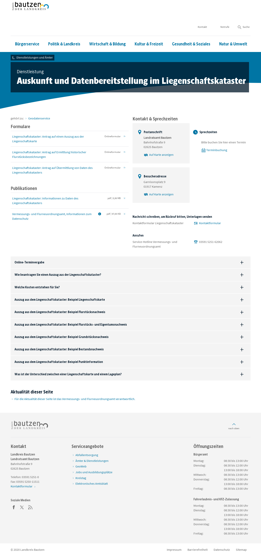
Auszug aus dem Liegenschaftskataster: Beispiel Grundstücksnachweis (62, 337)
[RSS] (30, 507)
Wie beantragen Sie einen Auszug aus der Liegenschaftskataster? (58, 275)
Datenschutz (222, 550)
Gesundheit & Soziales (191, 32)
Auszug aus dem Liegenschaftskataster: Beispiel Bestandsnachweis (59, 349)
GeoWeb (80, 466)
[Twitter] (22, 507)
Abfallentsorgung (86, 455)
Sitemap (241, 550)
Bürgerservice (27, 32)
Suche (243, 15)
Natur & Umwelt (233, 32)
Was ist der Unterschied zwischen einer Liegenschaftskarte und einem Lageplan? (68, 374)
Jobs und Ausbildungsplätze (93, 472)
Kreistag (80, 478)
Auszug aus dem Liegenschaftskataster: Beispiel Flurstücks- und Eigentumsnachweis (71, 324)
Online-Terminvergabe (29, 262)
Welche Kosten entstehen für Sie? (37, 287)
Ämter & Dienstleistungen (92, 461)
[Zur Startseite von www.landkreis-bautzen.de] (30, 12)
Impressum (174, 550)
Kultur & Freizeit (149, 32)
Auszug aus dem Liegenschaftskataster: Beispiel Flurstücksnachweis (60, 312)
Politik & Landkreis (64, 32)
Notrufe (224, 15)
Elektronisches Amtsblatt (91, 483)
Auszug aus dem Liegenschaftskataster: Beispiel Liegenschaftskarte (60, 299)
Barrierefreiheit (197, 550)
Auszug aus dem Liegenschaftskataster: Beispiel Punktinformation (59, 362)
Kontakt (202, 15)
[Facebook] (14, 507)
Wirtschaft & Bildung (107, 32)
